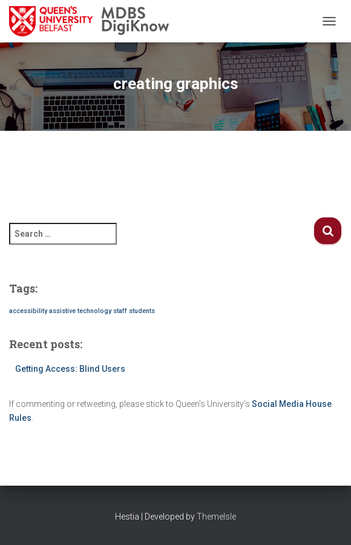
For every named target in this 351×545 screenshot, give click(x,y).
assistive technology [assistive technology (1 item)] (80, 311)
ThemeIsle (216, 516)
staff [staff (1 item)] (120, 311)
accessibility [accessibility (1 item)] (28, 311)
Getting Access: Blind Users (70, 369)
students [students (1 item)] (142, 311)
